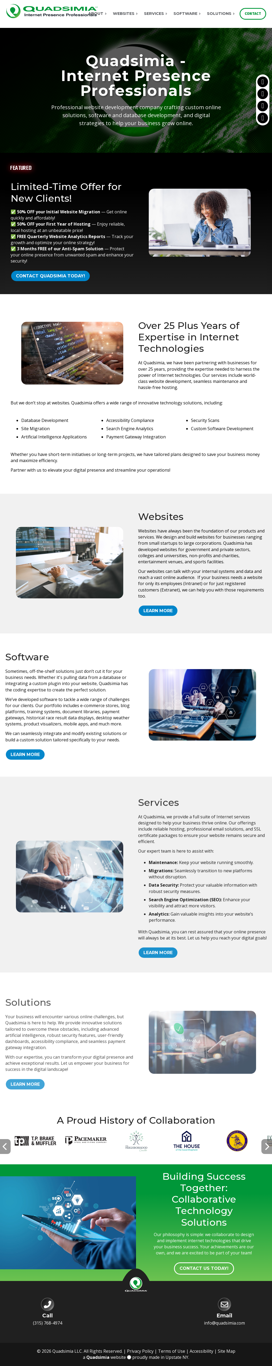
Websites (123, 13)
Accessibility (201, 1351)
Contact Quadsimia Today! (50, 275)
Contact (253, 13)
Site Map (226, 1351)
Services (154, 13)
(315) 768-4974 (47, 1323)
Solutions (219, 13)
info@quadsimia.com (224, 1323)
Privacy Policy (140, 1351)
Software (185, 13)
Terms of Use (171, 1351)
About (95, 13)
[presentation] (5, 1146)
